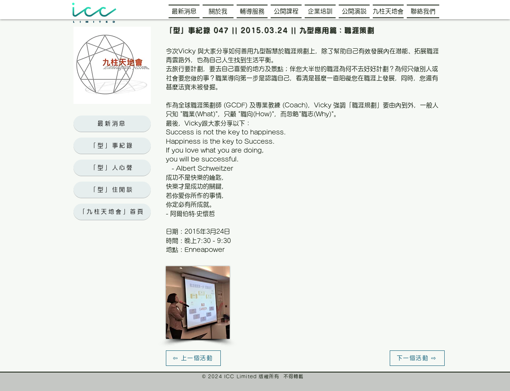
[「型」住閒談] (112, 190)
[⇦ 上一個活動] (193, 358)
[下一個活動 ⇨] (417, 358)
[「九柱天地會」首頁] (112, 212)
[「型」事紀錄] (112, 146)
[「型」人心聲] (112, 168)
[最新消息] (112, 124)
